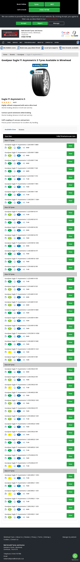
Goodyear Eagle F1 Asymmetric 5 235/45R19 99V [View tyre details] (21, 325)
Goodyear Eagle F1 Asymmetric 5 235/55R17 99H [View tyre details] (21, 184)
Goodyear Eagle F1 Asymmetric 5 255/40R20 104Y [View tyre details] (22, 416)
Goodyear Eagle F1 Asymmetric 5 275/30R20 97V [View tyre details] (21, 455)
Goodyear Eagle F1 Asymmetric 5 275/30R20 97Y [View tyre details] (21, 463)
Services (15, 42)
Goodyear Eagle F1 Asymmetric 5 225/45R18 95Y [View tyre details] (21, 227)
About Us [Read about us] (19, 537)
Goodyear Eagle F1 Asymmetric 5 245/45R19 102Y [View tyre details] (22, 349)
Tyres (36, 4)
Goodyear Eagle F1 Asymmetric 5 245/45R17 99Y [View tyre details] (21, 192)
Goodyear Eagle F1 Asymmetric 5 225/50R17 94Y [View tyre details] (21, 168)
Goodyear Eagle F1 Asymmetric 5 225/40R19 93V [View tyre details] (21, 278)
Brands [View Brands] (12, 54)
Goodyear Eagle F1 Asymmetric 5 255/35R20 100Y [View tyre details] (22, 400)
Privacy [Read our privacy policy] (33, 537)
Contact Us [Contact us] (48, 42)
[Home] (3, 42)
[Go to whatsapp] (75, 555)
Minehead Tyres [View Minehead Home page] (9, 537)
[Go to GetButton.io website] (75, 560)
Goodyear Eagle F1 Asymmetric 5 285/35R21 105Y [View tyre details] (22, 506)
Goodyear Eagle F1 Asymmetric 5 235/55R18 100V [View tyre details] (22, 243)
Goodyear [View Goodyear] (20, 54)
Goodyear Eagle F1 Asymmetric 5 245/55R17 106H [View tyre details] (22, 199)
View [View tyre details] (70, 146)
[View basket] (77, 42)
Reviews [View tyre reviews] (21, 130)
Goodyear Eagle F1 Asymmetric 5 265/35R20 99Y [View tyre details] (21, 432)
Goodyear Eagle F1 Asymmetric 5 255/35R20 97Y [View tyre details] (21, 408)
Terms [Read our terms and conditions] (40, 537)
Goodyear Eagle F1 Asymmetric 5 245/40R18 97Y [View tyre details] (21, 251)
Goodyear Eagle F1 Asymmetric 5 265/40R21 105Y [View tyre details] (22, 491)
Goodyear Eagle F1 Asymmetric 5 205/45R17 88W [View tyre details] (21, 145)
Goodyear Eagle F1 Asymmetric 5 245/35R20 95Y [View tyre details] (21, 369)
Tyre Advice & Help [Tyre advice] (29, 42)
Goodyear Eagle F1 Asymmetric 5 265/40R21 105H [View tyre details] (22, 475)
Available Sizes (10, 129)
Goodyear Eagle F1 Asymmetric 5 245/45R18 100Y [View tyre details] (22, 259)
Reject (40, 23)
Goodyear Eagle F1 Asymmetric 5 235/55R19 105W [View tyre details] (22, 333)
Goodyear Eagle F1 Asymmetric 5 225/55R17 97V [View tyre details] (21, 176)
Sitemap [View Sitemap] (47, 537)
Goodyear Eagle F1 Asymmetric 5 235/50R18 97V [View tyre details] (21, 235)
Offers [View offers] (57, 42)
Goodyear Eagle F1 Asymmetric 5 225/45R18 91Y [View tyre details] (21, 212)
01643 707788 (44, 10)
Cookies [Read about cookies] (6, 539)
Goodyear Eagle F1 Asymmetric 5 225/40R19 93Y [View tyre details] (21, 286)
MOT (52, 4)
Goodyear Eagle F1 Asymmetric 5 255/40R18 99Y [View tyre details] (21, 266)
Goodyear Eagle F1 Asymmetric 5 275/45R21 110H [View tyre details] (22, 499)
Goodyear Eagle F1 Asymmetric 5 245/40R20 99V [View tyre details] (21, 392)
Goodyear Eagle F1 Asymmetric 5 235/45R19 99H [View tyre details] (21, 318)
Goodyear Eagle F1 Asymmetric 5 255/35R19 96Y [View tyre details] (21, 357)
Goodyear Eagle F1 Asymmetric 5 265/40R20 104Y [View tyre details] (22, 439)
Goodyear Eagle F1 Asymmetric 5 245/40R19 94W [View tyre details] (21, 341)
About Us (40, 42)
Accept (23, 23)
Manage (56, 23)
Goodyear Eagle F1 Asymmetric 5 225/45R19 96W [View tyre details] (21, 310)
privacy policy (52, 19)
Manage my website (69, 537)
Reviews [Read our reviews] (27, 537)
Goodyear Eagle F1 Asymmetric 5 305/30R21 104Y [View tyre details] (22, 514)
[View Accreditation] (74, 34)
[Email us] (14, 559)
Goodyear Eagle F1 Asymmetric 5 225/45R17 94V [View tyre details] (21, 160)
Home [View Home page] (5, 54)
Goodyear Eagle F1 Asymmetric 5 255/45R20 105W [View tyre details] (22, 424)
